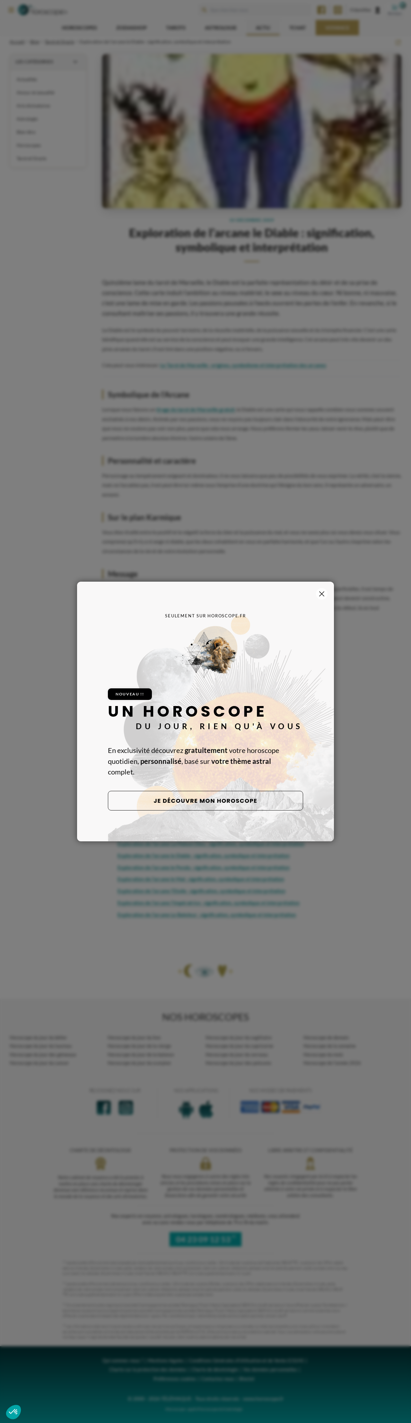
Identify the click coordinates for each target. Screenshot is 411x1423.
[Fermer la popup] (322, 594)
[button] (13, 1412)
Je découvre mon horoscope (206, 801)
